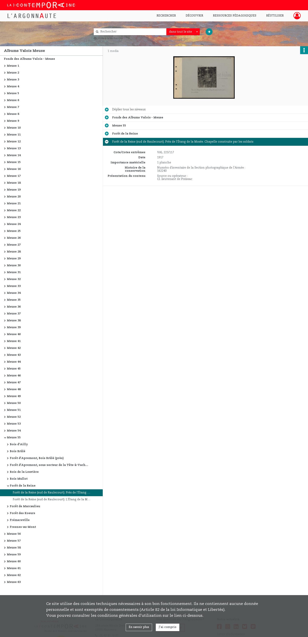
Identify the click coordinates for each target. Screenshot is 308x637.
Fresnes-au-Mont (23, 527)
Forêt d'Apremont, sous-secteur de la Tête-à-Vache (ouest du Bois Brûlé (49, 465)
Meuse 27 (14, 244)
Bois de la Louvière (24, 472)
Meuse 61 (14, 568)
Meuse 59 (14, 554)
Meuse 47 (14, 382)
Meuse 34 (14, 293)
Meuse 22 (14, 210)
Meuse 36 (14, 306)
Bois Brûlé (17, 451)
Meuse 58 (14, 547)
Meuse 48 (14, 389)
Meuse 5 (13, 93)
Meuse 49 (14, 396)
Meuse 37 (14, 313)
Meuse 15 (14, 162)
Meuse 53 (14, 423)
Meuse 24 (14, 224)
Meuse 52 (14, 417)
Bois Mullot (19, 479)
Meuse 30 (14, 265)
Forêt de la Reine (23, 485)
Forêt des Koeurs (22, 513)
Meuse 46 (14, 375)
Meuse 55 (14, 437)
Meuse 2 (13, 72)
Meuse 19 (14, 189)
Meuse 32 (14, 279)
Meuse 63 (14, 582)
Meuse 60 (14, 561)
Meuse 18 (14, 183)
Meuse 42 (14, 348)
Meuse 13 (14, 148)
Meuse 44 (14, 361)
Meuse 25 (14, 231)
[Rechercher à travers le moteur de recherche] (132, 32)
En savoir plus (139, 627)
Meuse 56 (14, 534)
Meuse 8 (13, 114)
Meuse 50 (14, 403)
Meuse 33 (14, 286)
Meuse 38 (14, 320)
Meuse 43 (14, 355)
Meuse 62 (14, 575)
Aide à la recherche (110, 38)
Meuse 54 (14, 430)
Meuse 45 (14, 368)
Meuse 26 (14, 238)
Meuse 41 (14, 341)
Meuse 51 (14, 410)
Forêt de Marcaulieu (25, 506)
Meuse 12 (14, 141)
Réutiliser (275, 15)
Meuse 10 (14, 127)
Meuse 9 (13, 121)
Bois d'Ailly (19, 444)
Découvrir (194, 15)
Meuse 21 (14, 203)
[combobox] (183, 31)
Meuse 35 (14, 300)
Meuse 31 (14, 272)
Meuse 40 (14, 334)
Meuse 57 (14, 540)
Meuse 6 (13, 100)
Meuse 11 (14, 134)
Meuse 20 (14, 196)
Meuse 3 (13, 79)
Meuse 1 (13, 66)
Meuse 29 (14, 258)
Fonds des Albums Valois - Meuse (29, 59)
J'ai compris (167, 627)
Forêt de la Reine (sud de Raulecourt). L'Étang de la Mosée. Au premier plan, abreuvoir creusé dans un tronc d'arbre (52, 499)
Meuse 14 (14, 155)
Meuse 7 (13, 107)
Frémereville (20, 520)
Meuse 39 (14, 327)
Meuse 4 (13, 86)
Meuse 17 (14, 176)
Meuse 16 (14, 169)
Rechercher (166, 15)
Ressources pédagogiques (234, 15)
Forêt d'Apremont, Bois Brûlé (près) (37, 458)
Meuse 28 (14, 251)
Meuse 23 (14, 217)
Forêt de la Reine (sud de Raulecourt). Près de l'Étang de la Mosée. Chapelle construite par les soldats (52, 492)
